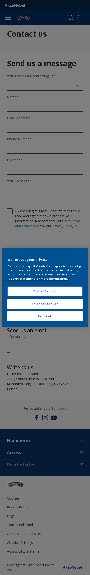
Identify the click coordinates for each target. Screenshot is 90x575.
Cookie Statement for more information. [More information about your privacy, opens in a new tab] (38, 278)
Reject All (45, 316)
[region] (45, 287)
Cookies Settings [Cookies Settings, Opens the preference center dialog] (45, 291)
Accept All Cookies (45, 304)
